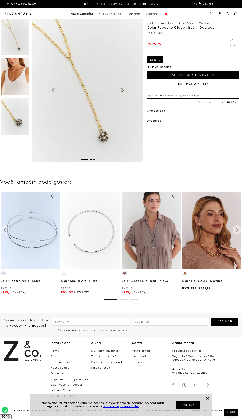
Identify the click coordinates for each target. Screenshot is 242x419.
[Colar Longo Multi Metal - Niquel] (151, 244)
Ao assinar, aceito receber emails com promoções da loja (94, 330)
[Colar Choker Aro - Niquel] (90, 244)
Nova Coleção (82, 14)
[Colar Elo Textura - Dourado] (211, 244)
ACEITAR (188, 404)
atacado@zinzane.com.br (190, 372)
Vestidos (152, 14)
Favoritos (227, 14)
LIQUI (167, 14)
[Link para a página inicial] (151, 23)
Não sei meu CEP (206, 102)
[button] (68, 3)
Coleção (133, 14)
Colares (204, 23)
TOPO (6, 416)
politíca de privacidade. (121, 406)
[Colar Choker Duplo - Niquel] (30, 244)
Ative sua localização (23, 3)
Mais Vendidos (110, 14)
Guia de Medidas (159, 67)
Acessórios (186, 23)
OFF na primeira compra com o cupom (121, 3)
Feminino (166, 23)
